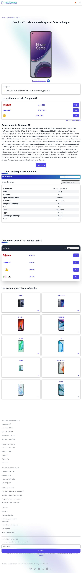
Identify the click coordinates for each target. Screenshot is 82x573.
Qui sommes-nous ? (9, 532)
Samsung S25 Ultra (8, 479)
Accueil (3, 17)
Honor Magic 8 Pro (8, 435)
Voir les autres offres (73, 120)
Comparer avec (7, 177)
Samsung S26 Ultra (8, 471)
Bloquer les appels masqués (11, 499)
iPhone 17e (5, 459)
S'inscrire (41, 551)
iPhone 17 (5, 455)
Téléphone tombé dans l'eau (12, 495)
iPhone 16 (5, 463)
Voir (75, 105)
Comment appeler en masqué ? (13, 491)
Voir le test (41, 165)
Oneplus (17, 17)
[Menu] (79, 3)
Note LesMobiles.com (41, 81)
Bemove (45, 564)
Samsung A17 (6, 424)
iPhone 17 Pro (6, 451)
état (64, 248)
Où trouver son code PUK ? (11, 503)
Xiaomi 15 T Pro (7, 428)
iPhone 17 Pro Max (8, 448)
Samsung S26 (6, 475)
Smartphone (10, 17)
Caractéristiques (8, 182)
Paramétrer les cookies (10, 525)
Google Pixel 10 (7, 432)
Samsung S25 (6, 483)
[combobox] (70, 177)
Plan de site (6, 529)
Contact (4, 511)
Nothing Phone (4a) (8, 439)
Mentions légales (7, 515)
